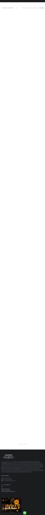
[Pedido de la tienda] (9, 8)
